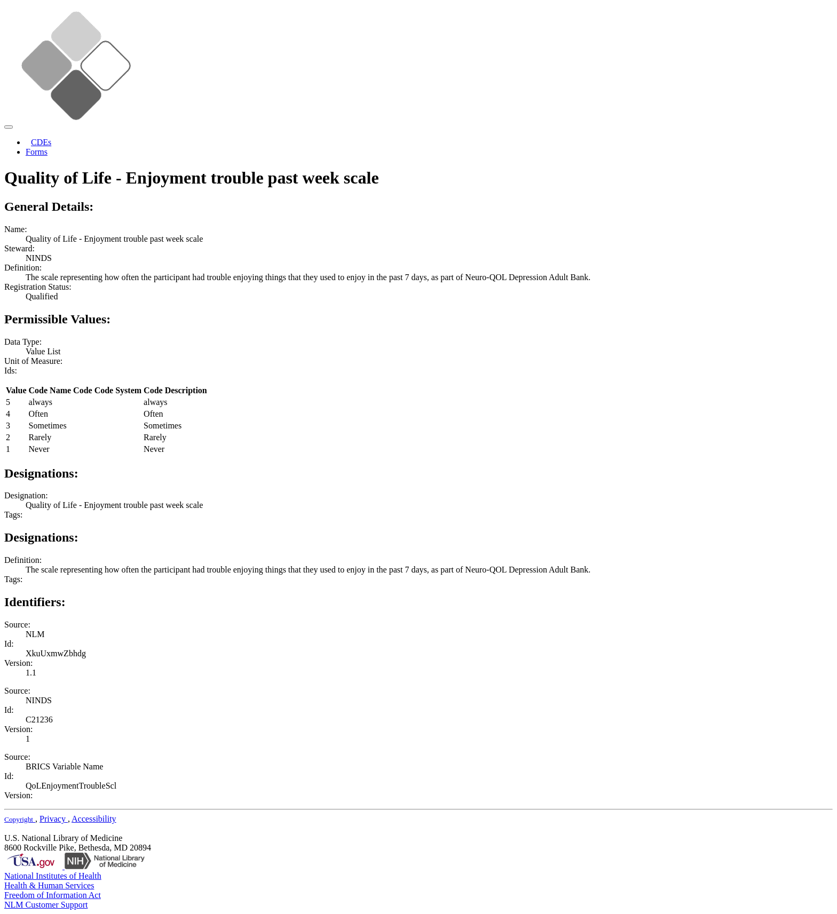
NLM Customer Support (46, 904)
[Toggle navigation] (8, 127)
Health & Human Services (49, 885)
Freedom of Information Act (52, 895)
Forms (37, 151)
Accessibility (94, 818)
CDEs (41, 142)
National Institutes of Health (52, 875)
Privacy (54, 818)
